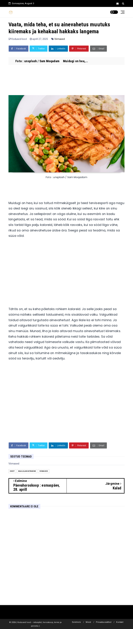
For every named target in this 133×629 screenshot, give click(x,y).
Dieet (12, 471)
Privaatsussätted (103, 622)
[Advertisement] (66, 274)
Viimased (59, 39)
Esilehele (76, 622)
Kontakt (119, 622)
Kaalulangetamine (27, 471)
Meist (88, 622)
